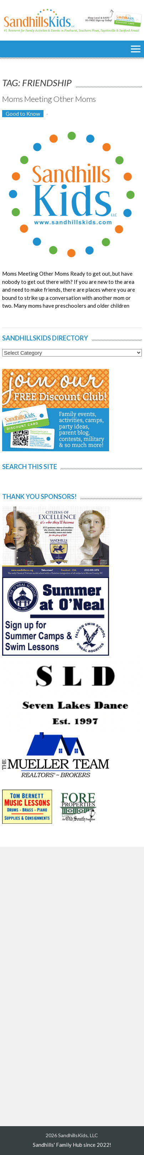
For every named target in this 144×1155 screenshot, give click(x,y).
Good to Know (23, 113)
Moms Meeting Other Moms (49, 99)
